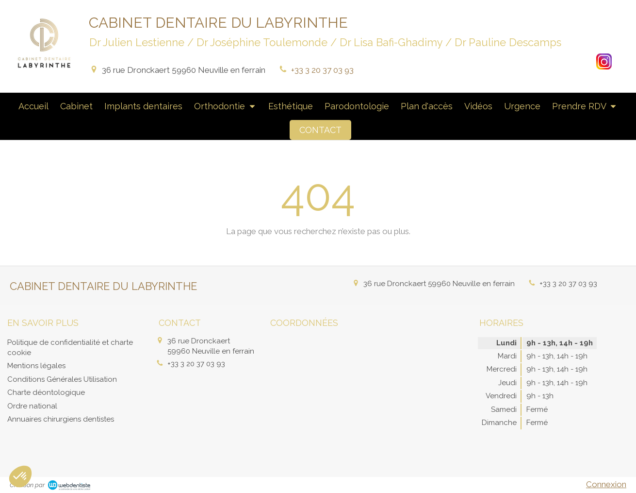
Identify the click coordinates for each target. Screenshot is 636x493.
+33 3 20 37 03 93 (322, 70)
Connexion (606, 484)
